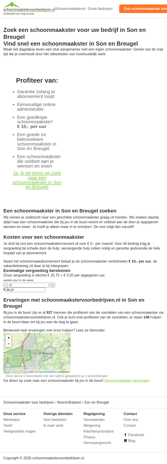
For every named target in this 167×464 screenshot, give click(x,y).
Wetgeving (92, 425)
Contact (130, 425)
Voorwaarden (94, 420)
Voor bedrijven (55, 420)
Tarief (7, 425)
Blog (131, 441)
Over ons (131, 420)
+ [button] (8, 338)
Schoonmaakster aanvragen (126, 380)
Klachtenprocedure (99, 431)
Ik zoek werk (54, 425)
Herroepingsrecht (97, 443)
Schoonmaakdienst (70, 9)
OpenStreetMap (47, 371)
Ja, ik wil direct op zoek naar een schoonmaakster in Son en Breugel (37, 179)
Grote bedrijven (100, 9)
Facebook (135, 435)
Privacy (89, 437)
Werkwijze (11, 420)
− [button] (8, 344)
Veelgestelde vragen (19, 431)
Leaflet (30, 371)
